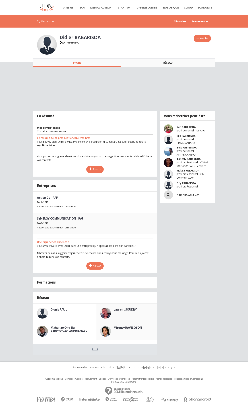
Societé (102, 379)
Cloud (188, 7)
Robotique (171, 7)
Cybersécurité (147, 7)
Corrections (196, 379)
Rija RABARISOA (186, 136)
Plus (95, 349)
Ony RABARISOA (186, 183)
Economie (205, 7)
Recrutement (91, 379)
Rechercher (48, 21)
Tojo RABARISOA (187, 147)
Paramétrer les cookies (143, 379)
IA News (68, 7)
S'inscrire (180, 21)
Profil (77, 62)
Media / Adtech (100, 7)
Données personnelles (119, 379)
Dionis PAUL (59, 309)
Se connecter (199, 21)
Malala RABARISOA (188, 170)
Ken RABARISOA (186, 127)
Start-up (123, 7)
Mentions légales (164, 379)
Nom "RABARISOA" (188, 195)
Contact (68, 379)
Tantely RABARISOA (189, 159)
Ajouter (204, 38)
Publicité (78, 379)
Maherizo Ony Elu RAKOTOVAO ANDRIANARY (69, 329)
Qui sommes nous (54, 379)
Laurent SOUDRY (125, 309)
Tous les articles (181, 379)
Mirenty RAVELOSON (128, 328)
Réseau (167, 62)
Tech (81, 7)
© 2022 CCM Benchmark (124, 382)
